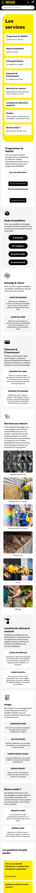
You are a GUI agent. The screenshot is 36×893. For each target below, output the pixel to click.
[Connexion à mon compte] (28, 2)
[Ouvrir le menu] (3, 2)
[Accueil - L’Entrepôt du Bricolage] (10, 2)
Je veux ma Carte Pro (18, 200)
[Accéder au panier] (32, 2)
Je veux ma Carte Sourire (18, 184)
